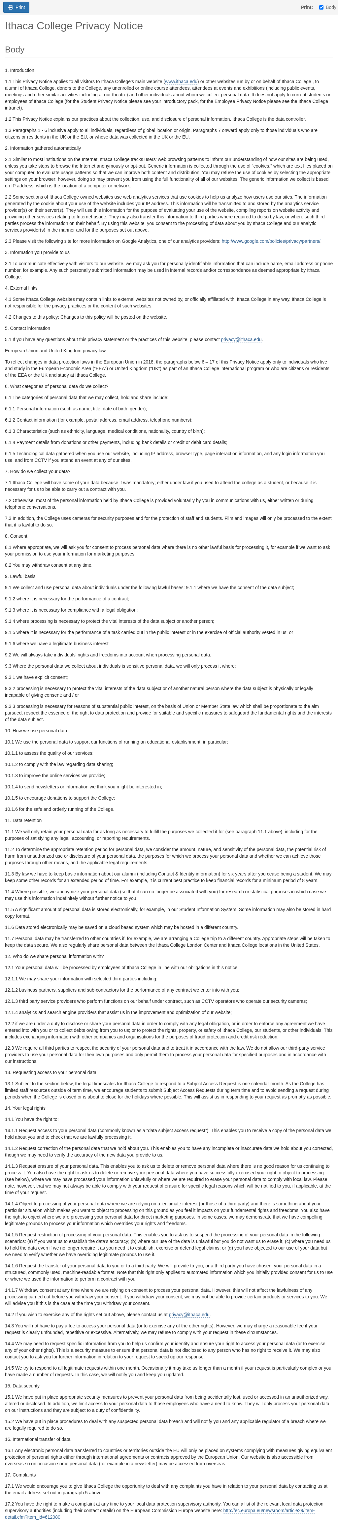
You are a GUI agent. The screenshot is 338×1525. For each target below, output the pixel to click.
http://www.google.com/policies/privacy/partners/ (271, 241)
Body (327, 7)
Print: (307, 7)
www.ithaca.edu (181, 81)
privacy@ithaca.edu (241, 339)
